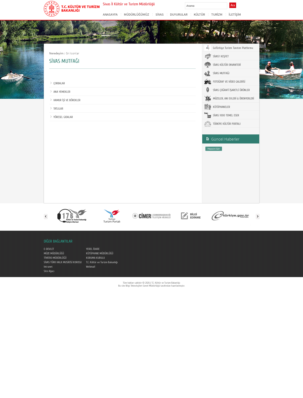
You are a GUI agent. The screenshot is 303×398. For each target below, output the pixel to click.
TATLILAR (56, 109)
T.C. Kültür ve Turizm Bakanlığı (102, 262)
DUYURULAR (178, 14)
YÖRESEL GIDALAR (61, 117)
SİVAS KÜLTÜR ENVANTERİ (222, 65)
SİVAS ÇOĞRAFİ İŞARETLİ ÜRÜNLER (227, 90)
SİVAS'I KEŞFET (216, 56)
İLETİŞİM (235, 14)
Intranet (48, 266)
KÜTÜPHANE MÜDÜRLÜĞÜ (99, 253)
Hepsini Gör (213, 148)
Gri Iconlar (72, 53)
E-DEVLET (49, 249)
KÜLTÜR (199, 14)
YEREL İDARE (93, 249)
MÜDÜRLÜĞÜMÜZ (136, 14)
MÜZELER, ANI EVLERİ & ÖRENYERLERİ (229, 98)
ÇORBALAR (57, 83)
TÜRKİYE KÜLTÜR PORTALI (222, 124)
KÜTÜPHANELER (217, 107)
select (228, 5)
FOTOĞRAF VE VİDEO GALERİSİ (224, 81)
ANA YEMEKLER (60, 92)
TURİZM (216, 14)
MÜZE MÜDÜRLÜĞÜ (54, 253)
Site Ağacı (49, 271)
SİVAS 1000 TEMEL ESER (221, 115)
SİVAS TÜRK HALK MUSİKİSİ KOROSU (63, 262)
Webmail (90, 266)
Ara (233, 5)
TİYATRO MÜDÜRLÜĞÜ (55, 258)
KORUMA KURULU (95, 258)
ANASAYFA (110, 14)
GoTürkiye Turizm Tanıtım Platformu (228, 48)
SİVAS (159, 14)
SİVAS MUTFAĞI (216, 73)
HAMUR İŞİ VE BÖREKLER (65, 100)
